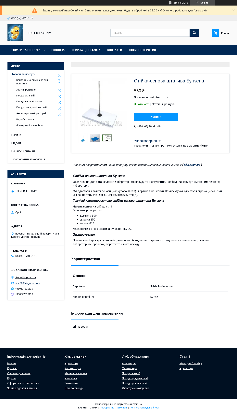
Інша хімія (71, 378)
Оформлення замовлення (23, 383)
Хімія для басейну (191, 363)
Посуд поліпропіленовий (31, 107)
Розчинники (71, 383)
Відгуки (16, 143)
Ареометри (129, 363)
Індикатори (71, 363)
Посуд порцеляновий (135, 378)
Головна (58, 50)
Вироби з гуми (25, 119)
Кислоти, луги (73, 368)
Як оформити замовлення (28, 159)
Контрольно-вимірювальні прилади (32, 81)
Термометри (129, 368)
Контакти (114, 50)
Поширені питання (23, 151)
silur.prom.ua (192, 164)
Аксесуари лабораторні (31, 113)
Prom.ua (137, 404)
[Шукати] (194, 33)
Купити (156, 116)
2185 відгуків (180, 2)
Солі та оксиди (74, 388)
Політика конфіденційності (144, 407)
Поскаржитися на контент (114, 407)
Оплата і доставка (86, 50)
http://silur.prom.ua (25, 277)
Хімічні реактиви (26, 89)
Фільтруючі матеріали (29, 125)
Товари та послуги (25, 50)
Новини (16, 134)
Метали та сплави (76, 373)
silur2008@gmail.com (27, 283)
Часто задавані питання (22, 388)
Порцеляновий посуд (29, 101)
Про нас (12, 368)
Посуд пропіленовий (134, 383)
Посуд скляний (25, 95)
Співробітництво (142, 50)
